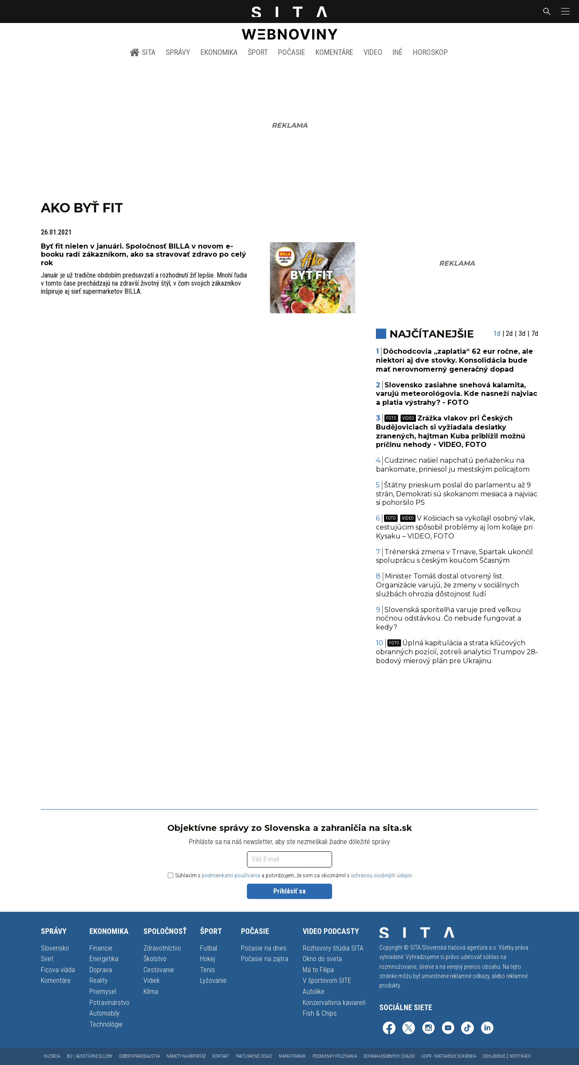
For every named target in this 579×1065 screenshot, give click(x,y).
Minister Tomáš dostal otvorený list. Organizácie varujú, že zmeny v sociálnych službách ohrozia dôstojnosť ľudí (447, 585)
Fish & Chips (320, 1013)
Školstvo (154, 959)
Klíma (150, 992)
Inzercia (51, 1056)
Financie (100, 948)
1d (496, 333)
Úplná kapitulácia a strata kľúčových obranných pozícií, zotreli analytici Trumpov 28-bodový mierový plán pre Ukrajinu (457, 652)
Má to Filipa (318, 970)
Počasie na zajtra (264, 959)
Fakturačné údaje (254, 1056)
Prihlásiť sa (289, 891)
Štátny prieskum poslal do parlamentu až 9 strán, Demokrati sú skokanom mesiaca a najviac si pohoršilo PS (456, 494)
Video (373, 52)
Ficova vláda (58, 970)
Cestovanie (158, 970)
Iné (398, 52)
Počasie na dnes (264, 948)
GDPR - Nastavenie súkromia (448, 1056)
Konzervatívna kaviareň (334, 1003)
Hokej (207, 959)
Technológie (106, 1024)
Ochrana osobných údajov (389, 1056)
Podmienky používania (334, 1056)
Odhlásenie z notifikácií (507, 1056)
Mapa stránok (292, 1056)
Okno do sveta (322, 959)
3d (522, 333)
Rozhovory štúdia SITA (333, 948)
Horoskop (430, 52)
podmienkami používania (231, 875)
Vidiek (151, 980)
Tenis (207, 970)
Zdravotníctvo (162, 948)
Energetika (103, 959)
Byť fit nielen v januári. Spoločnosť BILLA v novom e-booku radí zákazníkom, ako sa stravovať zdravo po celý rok (143, 254)
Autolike (313, 992)
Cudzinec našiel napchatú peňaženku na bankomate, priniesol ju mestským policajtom (453, 464)
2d (509, 333)
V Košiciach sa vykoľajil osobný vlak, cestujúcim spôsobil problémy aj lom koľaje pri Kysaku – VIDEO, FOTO (455, 527)
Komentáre (334, 52)
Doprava (100, 970)
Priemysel (102, 992)
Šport (258, 52)
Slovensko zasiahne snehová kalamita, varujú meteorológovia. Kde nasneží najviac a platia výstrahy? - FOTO (456, 394)
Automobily (104, 1013)
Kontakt (220, 1056)
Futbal (208, 948)
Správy (178, 52)
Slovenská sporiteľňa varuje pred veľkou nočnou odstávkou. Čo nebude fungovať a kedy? (449, 619)
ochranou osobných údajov (382, 875)
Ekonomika (219, 52)
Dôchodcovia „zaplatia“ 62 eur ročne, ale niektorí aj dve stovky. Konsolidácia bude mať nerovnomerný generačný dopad (454, 360)
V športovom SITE (327, 980)
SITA (142, 52)
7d (534, 333)
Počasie (291, 52)
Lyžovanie (213, 980)
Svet (47, 959)
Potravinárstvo (109, 1003)
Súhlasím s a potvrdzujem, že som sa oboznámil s (290, 875)
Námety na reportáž (186, 1056)
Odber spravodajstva (139, 1056)
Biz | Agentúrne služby (89, 1056)
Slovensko (55, 948)
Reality (98, 980)
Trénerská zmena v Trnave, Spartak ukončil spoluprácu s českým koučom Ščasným (454, 556)
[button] (564, 11)
